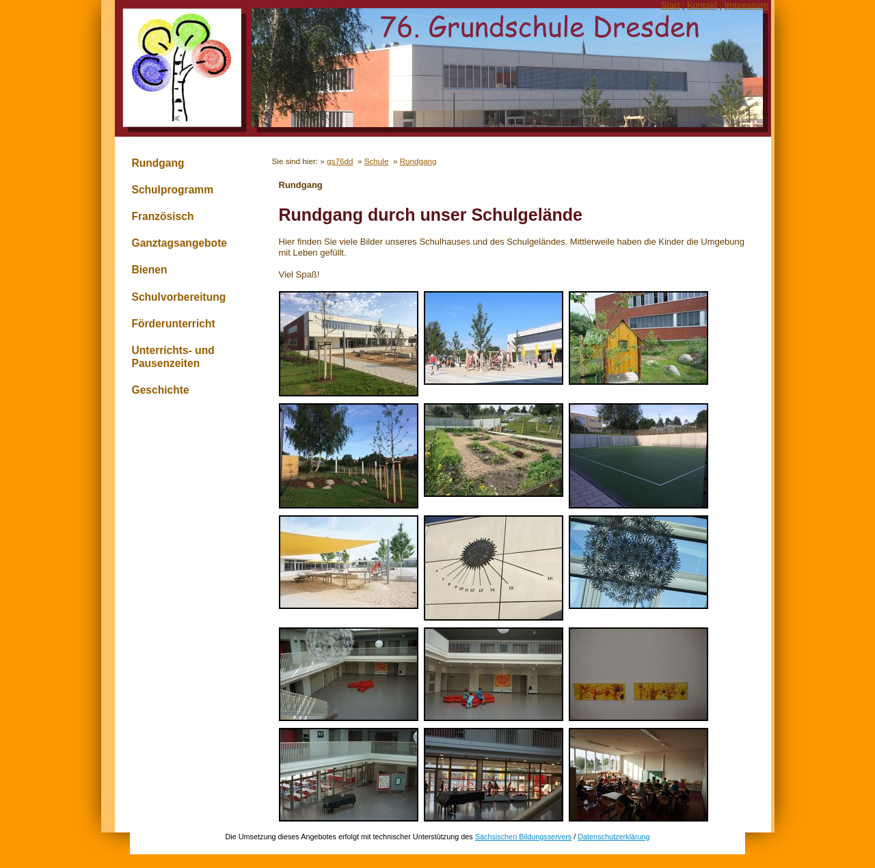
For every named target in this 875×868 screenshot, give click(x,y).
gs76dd (340, 161)
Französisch (163, 216)
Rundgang (158, 163)
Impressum (746, 5)
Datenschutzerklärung (613, 836)
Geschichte (160, 390)
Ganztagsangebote (180, 243)
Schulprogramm (173, 189)
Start (670, 5)
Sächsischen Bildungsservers (523, 836)
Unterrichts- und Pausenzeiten (173, 356)
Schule (376, 161)
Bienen (149, 269)
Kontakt (702, 5)
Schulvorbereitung (179, 297)
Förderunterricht (173, 323)
